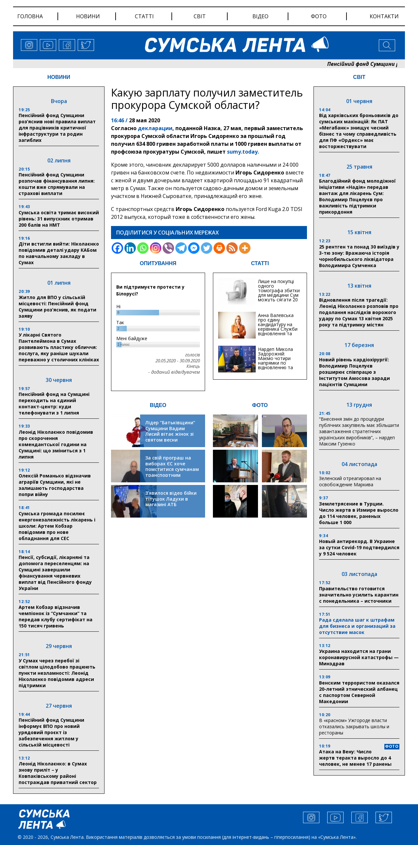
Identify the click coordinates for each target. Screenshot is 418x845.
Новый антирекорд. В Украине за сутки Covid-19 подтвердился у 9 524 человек (359, 547)
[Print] (219, 248)
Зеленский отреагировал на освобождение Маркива (350, 481)
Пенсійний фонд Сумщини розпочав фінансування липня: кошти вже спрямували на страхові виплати (57, 184)
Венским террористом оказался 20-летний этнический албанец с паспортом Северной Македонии (359, 692)
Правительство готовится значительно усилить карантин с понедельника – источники (358, 594)
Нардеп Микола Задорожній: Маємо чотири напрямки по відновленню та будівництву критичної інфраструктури (275, 365)
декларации (155, 128)
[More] (244, 248)
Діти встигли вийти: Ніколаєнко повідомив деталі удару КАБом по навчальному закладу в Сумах (59, 253)
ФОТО (260, 405)
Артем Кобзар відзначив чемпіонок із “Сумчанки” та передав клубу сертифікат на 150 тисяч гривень (55, 616)
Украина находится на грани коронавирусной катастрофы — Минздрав (359, 657)
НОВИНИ (58, 77)
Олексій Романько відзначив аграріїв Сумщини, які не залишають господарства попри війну (55, 485)
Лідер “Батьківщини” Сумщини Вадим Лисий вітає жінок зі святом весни (170, 431)
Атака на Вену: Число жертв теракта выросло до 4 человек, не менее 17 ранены (355, 757)
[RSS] (232, 248)
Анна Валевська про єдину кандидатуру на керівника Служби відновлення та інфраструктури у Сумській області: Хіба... (277, 331)
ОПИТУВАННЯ (158, 263)
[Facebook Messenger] (194, 248)
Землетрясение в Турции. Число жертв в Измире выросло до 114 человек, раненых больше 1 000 (358, 513)
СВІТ (359, 77)
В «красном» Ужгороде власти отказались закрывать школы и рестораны (354, 726)
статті (144, 16)
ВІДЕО (158, 405)
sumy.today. (243, 151)
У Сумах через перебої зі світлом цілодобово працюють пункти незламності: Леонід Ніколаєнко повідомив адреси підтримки (57, 672)
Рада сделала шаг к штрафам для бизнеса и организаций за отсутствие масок (357, 626)
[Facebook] (117, 248)
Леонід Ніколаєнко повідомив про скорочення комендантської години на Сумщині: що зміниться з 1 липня (56, 444)
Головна (30, 16)
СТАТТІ (260, 263)
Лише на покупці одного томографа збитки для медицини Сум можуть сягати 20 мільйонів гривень (279, 292)
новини (88, 16)
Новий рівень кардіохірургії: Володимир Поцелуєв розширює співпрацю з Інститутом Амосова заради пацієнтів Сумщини (354, 371)
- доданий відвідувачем (174, 372)
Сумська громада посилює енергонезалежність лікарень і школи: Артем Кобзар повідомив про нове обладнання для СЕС (57, 525)
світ (200, 16)
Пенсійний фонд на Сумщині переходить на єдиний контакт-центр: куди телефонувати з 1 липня (54, 403)
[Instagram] (155, 248)
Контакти (384, 16)
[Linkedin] (130, 248)
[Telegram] (181, 248)
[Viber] (168, 248)
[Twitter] (206, 248)
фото (319, 16)
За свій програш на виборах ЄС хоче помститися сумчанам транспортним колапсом (172, 469)
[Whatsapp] (143, 248)
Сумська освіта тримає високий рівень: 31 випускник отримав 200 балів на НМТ (59, 218)
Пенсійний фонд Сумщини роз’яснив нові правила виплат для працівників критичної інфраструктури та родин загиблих (57, 127)
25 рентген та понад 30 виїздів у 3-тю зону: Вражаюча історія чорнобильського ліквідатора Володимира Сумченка (359, 256)
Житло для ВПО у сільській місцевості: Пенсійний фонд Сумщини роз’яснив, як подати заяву (57, 306)
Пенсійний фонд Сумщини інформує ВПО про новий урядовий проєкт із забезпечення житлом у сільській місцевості (51, 732)
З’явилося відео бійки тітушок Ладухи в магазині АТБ (171, 498)
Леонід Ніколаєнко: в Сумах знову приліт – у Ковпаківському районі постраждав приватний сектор (58, 773)
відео (260, 16)
